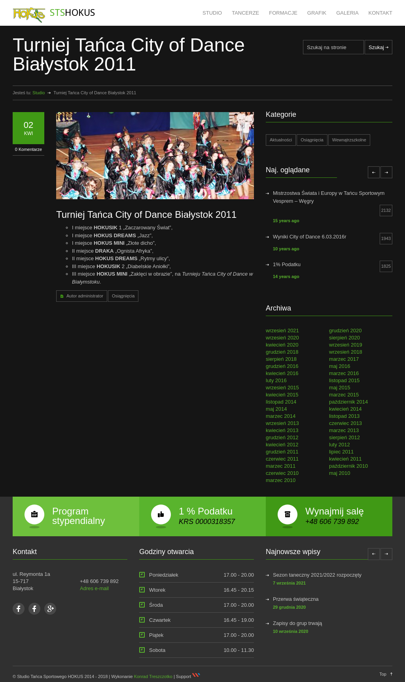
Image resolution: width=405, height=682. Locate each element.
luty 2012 (339, 445)
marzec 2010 (280, 480)
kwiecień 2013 (282, 430)
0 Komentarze (28, 149)
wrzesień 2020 (282, 338)
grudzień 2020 (345, 330)
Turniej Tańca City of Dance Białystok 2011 (146, 214)
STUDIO (212, 13)
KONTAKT (380, 13)
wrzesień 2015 (282, 388)
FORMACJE (283, 13)
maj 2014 (276, 409)
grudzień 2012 (282, 437)
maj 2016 (339, 366)
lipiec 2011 (341, 452)
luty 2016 (276, 380)
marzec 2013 (344, 430)
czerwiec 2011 (282, 459)
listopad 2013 (344, 416)
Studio (38, 92)
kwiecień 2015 (282, 395)
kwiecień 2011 (345, 459)
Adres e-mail (94, 588)
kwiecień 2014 (345, 409)
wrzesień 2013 (282, 423)
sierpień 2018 (281, 359)
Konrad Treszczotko (153, 676)
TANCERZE (245, 13)
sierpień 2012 (344, 437)
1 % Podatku (206, 511)
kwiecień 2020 (282, 345)
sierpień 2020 (344, 338)
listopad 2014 (281, 402)
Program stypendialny (78, 516)
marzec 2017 (344, 359)
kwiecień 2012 (282, 445)
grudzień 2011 (282, 452)
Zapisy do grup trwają (297, 623)
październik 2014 (348, 402)
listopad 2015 (344, 380)
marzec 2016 (344, 373)
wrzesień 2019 (345, 345)
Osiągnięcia (123, 295)
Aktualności (281, 139)
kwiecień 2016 (282, 373)
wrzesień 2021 (282, 330)
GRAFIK (316, 13)
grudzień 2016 (282, 366)
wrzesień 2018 (345, 352)
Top (382, 674)
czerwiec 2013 (345, 423)
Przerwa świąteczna (296, 599)
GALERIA (347, 13)
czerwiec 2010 (282, 473)
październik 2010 (348, 466)
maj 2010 (339, 473)
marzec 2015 (344, 395)
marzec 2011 (280, 466)
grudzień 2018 (282, 352)
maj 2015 (339, 388)
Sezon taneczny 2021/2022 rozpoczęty (317, 575)
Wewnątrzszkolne (349, 139)
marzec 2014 (280, 416)
